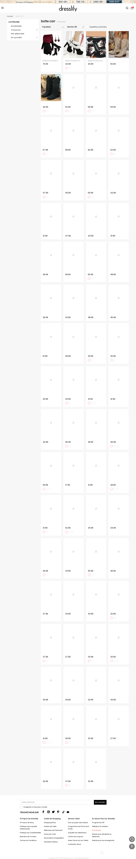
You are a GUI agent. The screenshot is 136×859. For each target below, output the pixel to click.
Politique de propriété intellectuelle (28, 827)
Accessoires (16, 26)
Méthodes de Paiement (53, 830)
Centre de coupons (75, 836)
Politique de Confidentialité (30, 833)
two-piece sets (17, 33)
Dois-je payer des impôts (78, 822)
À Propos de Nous (27, 822)
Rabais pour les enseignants (103, 840)
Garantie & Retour (51, 842)
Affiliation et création (100, 826)
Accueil (10, 16)
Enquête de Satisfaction (77, 833)
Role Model (96, 830)
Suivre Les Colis (50, 834)
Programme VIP (98, 822)
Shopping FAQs (50, 822)
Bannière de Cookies (28, 836)
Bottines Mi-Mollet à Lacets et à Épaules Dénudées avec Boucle (51, 61)
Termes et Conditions (28, 840)
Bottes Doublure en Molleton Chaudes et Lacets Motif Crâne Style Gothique (96, 61)
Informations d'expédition (54, 838)
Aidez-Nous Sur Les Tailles (78, 840)
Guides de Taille (50, 826)
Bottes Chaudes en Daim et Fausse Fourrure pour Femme (73, 61)
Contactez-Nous (74, 844)
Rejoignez (100, 802)
